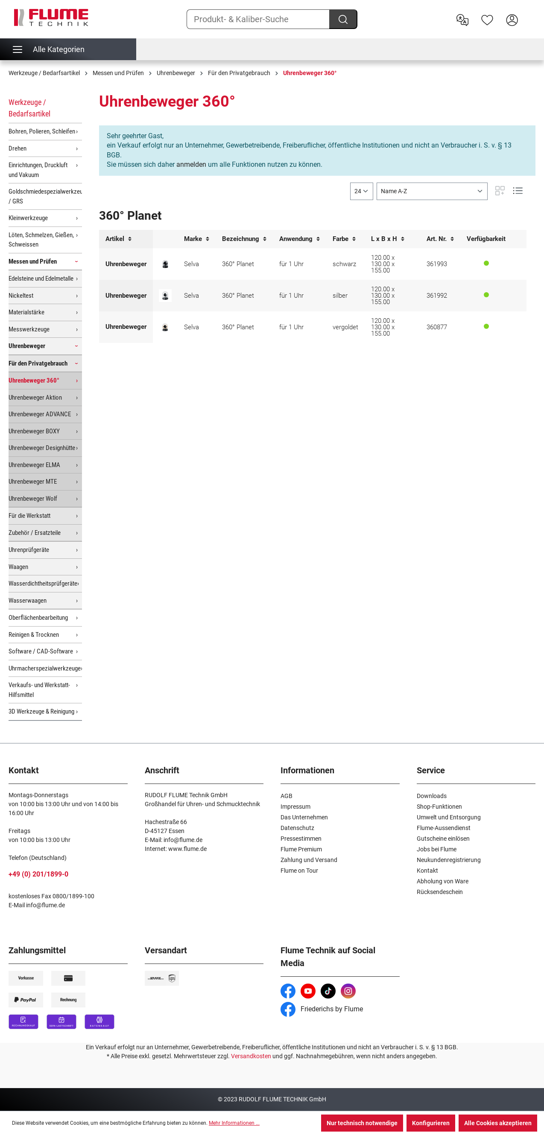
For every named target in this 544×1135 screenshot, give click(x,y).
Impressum (295, 806)
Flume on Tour (299, 870)
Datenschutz (297, 827)
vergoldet (345, 327)
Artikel (118, 239)
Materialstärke (26, 312)
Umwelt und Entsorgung (449, 817)
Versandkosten (251, 1056)
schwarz (344, 264)
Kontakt (427, 870)
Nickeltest (21, 295)
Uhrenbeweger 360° (34, 380)
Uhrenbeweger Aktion (35, 397)
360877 (437, 327)
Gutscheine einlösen (443, 838)
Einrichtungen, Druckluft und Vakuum (38, 170)
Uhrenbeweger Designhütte (42, 448)
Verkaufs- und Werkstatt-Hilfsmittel (39, 690)
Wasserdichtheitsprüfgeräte (43, 583)
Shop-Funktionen (439, 806)
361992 (437, 295)
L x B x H (387, 239)
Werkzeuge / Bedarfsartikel (29, 108)
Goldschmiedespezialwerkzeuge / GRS (45, 196)
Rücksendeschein (440, 891)
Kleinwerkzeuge (28, 218)
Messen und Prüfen (33, 261)
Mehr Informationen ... (234, 1123)
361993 (437, 264)
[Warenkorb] (529, 13)
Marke (196, 239)
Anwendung (299, 239)
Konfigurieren (431, 1123)
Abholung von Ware (442, 881)
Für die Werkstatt (29, 516)
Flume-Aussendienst (444, 827)
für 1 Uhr (291, 264)
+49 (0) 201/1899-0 (38, 874)
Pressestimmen (301, 838)
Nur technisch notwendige (362, 1123)
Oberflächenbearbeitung (38, 617)
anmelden (191, 164)
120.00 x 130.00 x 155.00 (383, 264)
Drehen (17, 148)
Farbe (344, 239)
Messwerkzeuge (29, 329)
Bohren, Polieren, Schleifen (42, 131)
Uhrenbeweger (27, 346)
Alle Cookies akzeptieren (498, 1123)
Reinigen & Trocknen (34, 635)
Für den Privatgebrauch (38, 363)
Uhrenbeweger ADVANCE (40, 414)
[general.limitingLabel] (361, 191)
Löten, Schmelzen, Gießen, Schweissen (41, 240)
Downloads (432, 795)
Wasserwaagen (28, 600)
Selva (191, 264)
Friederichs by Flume (322, 1009)
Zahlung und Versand (309, 859)
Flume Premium (301, 849)
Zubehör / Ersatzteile (35, 533)
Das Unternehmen (304, 817)
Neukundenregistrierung (449, 859)
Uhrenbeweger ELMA (34, 465)
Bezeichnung (244, 239)
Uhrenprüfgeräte (29, 550)
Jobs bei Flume (436, 849)
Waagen (18, 567)
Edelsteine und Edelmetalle (41, 278)
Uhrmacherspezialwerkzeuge (45, 668)
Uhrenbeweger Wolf (33, 498)
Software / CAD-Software (41, 651)
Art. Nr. (440, 239)
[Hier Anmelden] (512, 19)
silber (340, 295)
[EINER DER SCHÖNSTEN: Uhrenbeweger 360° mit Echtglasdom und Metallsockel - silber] (165, 295)
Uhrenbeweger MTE (33, 481)
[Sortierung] (432, 191)
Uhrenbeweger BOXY (34, 431)
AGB (286, 795)
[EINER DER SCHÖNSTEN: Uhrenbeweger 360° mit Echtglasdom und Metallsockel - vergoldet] (165, 327)
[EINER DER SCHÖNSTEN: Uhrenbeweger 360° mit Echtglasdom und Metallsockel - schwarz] (165, 264)
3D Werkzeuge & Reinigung (41, 711)
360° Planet (238, 264)
